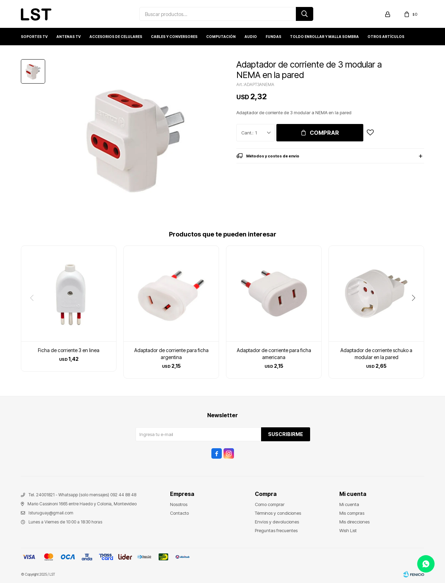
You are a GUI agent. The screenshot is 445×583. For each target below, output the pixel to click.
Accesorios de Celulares (115, 36)
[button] (416, 312)
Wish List (348, 530)
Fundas (273, 36)
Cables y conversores (174, 36)
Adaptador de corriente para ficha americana (274, 353)
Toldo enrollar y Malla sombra (324, 36)
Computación (221, 36)
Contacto (179, 513)
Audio (250, 36)
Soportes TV (34, 36)
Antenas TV (68, 36)
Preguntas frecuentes (276, 530)
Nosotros (178, 504)
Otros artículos (385, 36)
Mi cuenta (349, 504)
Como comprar (269, 504)
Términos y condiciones (278, 513)
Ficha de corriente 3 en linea (68, 350)
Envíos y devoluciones (277, 521)
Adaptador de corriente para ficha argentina (171, 353)
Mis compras (351, 513)
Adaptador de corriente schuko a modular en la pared (376, 353)
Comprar (324, 132)
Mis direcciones (354, 521)
